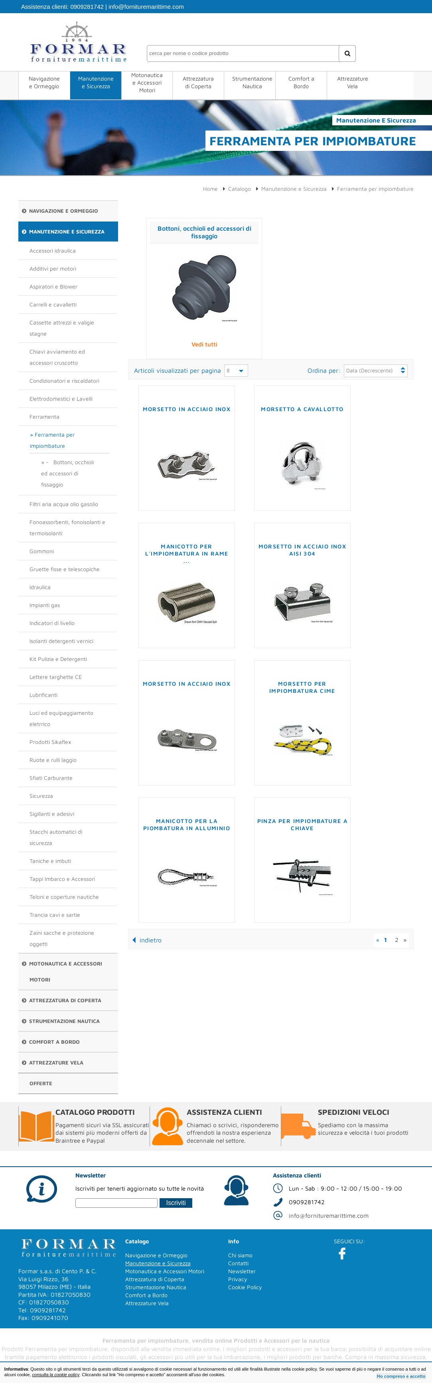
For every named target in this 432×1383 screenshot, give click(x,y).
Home (210, 188)
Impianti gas (45, 604)
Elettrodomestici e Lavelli (61, 398)
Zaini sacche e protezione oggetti (62, 938)
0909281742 (86, 6)
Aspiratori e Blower (53, 286)
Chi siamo (240, 1255)
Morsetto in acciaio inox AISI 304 (302, 550)
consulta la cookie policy (56, 1374)
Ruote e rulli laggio (53, 759)
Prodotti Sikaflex (50, 741)
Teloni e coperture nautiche (64, 896)
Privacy (237, 1279)
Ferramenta (44, 416)
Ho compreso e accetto (401, 1376)
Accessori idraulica (53, 250)
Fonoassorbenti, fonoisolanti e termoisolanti (67, 527)
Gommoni (42, 551)
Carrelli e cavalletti (53, 304)
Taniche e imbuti (50, 860)
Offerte (41, 1083)
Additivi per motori (53, 268)
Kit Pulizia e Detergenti (58, 658)
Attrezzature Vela (352, 82)
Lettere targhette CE (56, 676)
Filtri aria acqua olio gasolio (64, 504)
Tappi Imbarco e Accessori (62, 878)
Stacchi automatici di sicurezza (56, 837)
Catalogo (239, 188)
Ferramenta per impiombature (52, 440)
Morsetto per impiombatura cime (302, 687)
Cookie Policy (245, 1287)
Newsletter (242, 1271)
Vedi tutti (204, 344)
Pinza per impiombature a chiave (302, 824)
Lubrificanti (43, 694)
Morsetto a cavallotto (302, 409)
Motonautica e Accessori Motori (147, 82)
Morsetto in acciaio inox (187, 409)
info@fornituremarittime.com (146, 6)
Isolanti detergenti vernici (61, 640)
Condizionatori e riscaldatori (64, 380)
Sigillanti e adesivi (52, 813)
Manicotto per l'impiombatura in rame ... (187, 553)
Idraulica (40, 587)
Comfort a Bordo (301, 82)
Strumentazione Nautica (252, 82)
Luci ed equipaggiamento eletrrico (61, 718)
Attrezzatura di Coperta (198, 82)
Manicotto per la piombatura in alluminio (186, 824)
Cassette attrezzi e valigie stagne (62, 328)
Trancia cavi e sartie (55, 914)
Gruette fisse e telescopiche (65, 569)
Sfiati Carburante (51, 777)
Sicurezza (41, 795)
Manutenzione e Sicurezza (96, 82)
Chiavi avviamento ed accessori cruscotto (57, 357)
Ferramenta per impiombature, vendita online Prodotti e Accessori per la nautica (216, 1340)
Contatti (238, 1263)
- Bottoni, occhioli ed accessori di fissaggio (67, 473)
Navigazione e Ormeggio (44, 82)
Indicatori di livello (52, 622)
